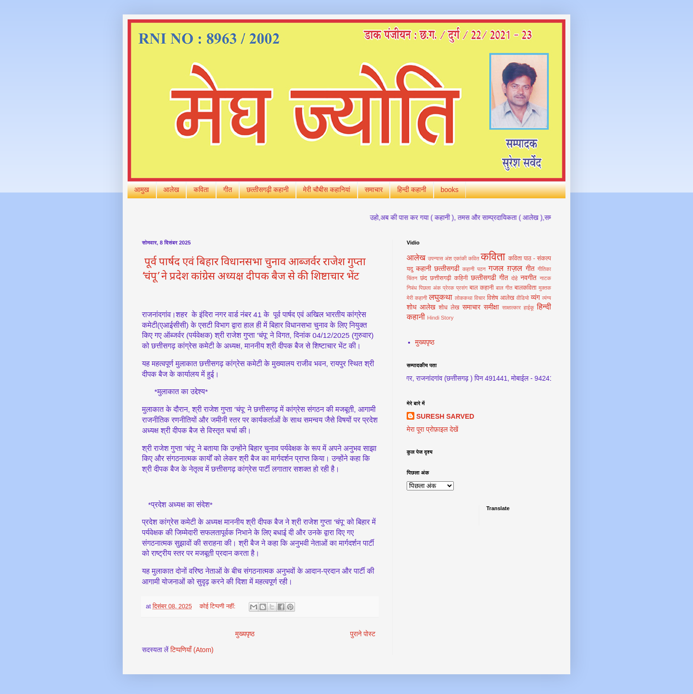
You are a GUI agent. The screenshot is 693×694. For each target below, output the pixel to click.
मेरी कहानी (417, 298)
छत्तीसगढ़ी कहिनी (449, 278)
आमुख (141, 189)
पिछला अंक (430, 288)
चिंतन (412, 278)
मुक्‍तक (545, 288)
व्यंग (535, 297)
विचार (480, 298)
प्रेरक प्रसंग (455, 288)
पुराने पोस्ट (362, 634)
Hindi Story (440, 318)
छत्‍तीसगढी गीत (489, 278)
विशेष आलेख (500, 298)
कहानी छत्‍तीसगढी (437, 268)
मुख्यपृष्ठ (245, 634)
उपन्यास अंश (440, 258)
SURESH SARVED (445, 416)
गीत (227, 189)
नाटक (545, 278)
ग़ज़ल (514, 268)
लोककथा (464, 298)
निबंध (412, 288)
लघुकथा (440, 297)
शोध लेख (448, 307)
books (450, 189)
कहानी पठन (474, 269)
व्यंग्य (547, 298)
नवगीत (529, 278)
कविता (201, 189)
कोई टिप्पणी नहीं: (218, 606)
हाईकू (529, 307)
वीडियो (522, 298)
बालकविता (525, 287)
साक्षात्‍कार (511, 307)
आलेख (172, 189)
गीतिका (544, 269)
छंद (423, 278)
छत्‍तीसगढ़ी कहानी (267, 189)
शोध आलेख (421, 307)
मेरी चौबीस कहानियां (326, 189)
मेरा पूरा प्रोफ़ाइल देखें (432, 429)
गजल (496, 268)
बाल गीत (504, 288)
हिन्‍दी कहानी (411, 189)
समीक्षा (491, 307)
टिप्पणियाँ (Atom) (192, 650)
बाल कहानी (481, 287)
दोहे (514, 278)
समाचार (374, 189)
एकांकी (460, 258)
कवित (473, 258)
